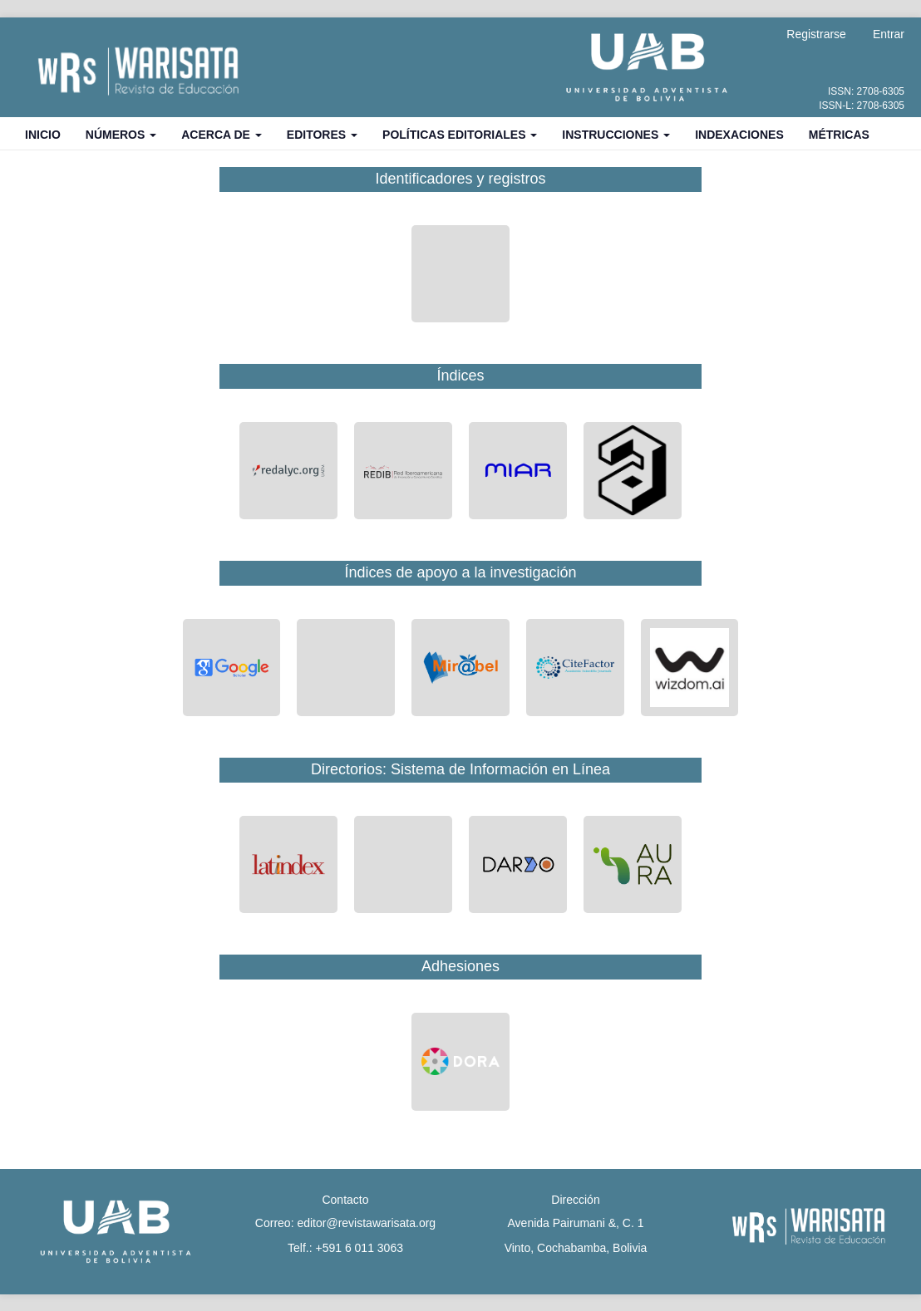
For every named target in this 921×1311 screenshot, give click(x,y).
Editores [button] (322, 134)
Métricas (839, 134)
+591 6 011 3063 (359, 1248)
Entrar (888, 34)
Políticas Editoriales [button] (459, 134)
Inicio (43, 134)
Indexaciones (739, 134)
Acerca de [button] (221, 134)
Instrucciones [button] (616, 134)
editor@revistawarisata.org (366, 1223)
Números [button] (121, 134)
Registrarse (816, 34)
